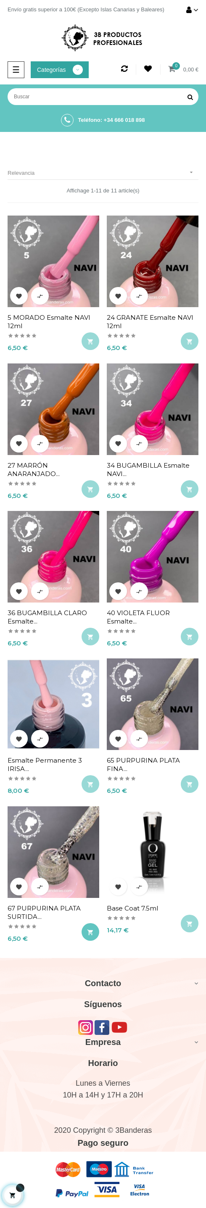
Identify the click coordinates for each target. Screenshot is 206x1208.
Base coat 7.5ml (132, 908)
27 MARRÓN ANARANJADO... (34, 469)
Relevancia (103, 172)
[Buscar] (103, 96)
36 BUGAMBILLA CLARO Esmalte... (47, 617)
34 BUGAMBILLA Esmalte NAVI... (148, 469)
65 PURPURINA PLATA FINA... (143, 764)
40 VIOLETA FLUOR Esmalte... (138, 617)
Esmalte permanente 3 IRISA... (45, 764)
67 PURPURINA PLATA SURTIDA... (44, 912)
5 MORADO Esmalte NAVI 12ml (49, 321)
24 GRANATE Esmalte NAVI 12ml (150, 321)
